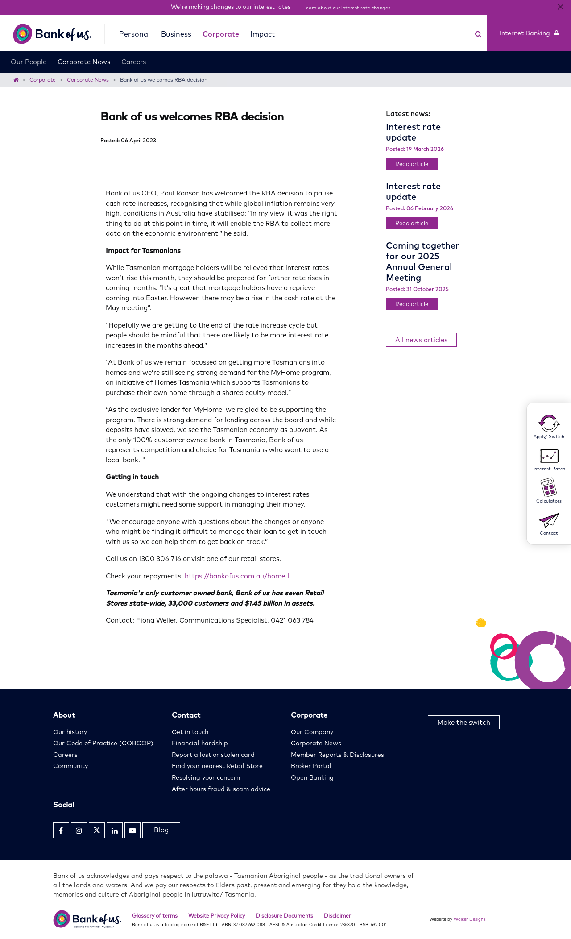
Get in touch (190, 732)
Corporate (221, 33)
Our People (28, 62)
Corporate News (84, 62)
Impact (262, 33)
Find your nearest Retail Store (217, 766)
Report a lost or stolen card (213, 755)
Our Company (312, 732)
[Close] (560, 6)
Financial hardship (200, 743)
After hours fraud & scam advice (221, 789)
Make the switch (463, 722)
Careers (133, 62)
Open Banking (312, 777)
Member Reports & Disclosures (337, 755)
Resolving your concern (206, 777)
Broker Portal (311, 766)
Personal (134, 33)
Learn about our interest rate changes (346, 7)
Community (70, 766)
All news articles (421, 340)
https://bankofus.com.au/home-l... (240, 576)
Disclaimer (337, 915)
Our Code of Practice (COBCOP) (103, 743)
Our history (70, 732)
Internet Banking (529, 33)
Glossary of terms (155, 915)
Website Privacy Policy (216, 915)
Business (176, 33)
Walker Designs (470, 919)
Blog (161, 830)
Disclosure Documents (284, 915)
